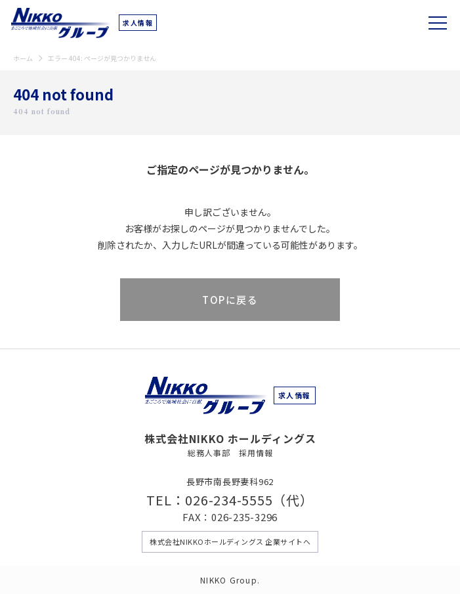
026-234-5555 (228, 499)
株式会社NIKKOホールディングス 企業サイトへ (230, 541)
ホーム (23, 58)
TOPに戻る (230, 300)
